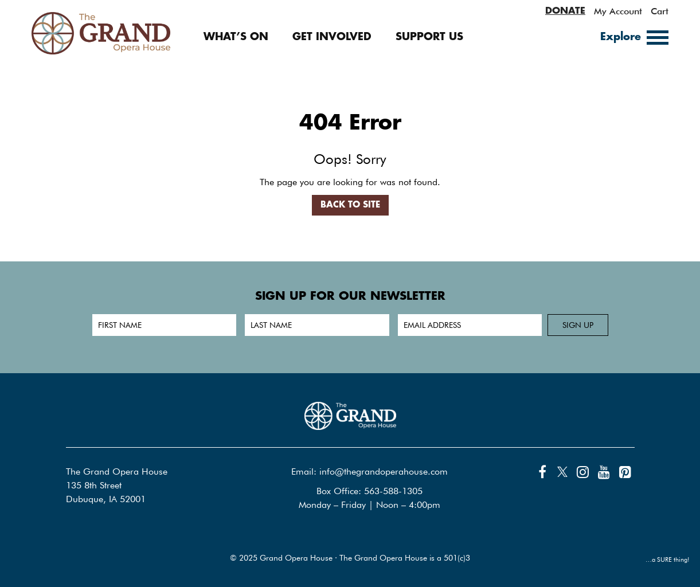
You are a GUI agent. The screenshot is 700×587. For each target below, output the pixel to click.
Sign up (577, 325)
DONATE (565, 11)
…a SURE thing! (668, 559)
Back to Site (350, 205)
